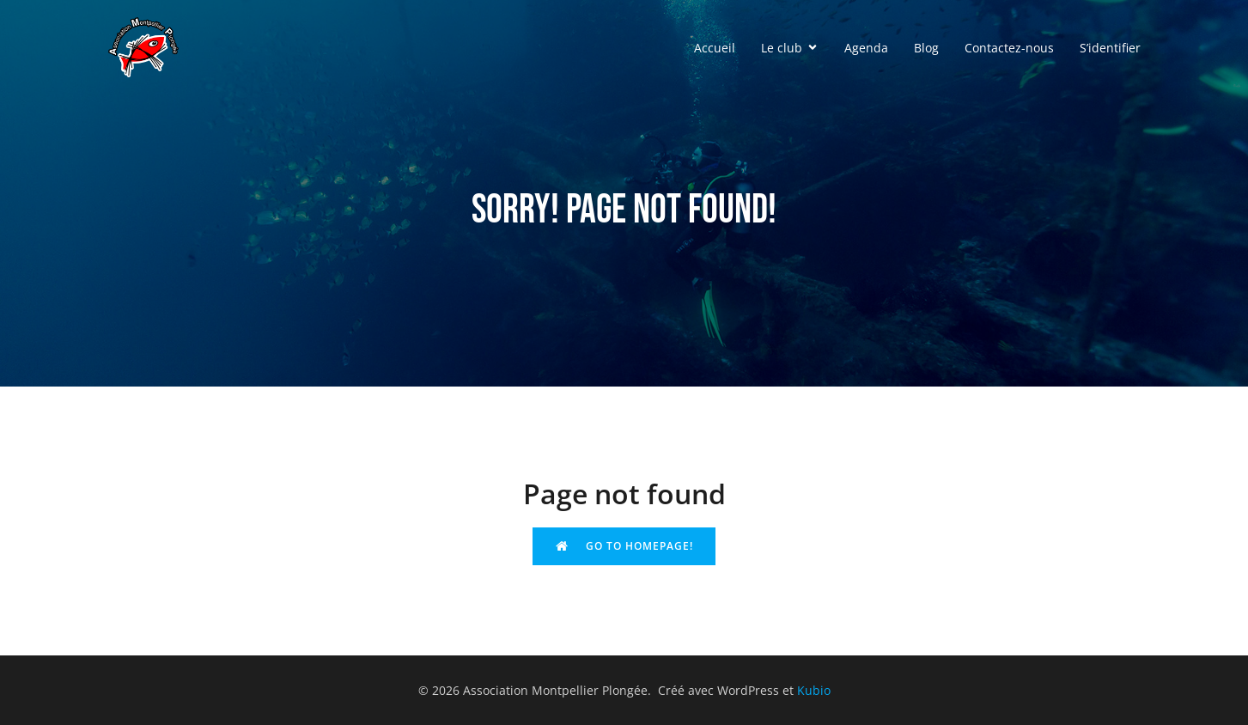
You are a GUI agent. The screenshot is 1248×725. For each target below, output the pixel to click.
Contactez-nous (1009, 48)
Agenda (866, 48)
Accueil (714, 48)
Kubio (814, 690)
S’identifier (1110, 48)
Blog (926, 48)
